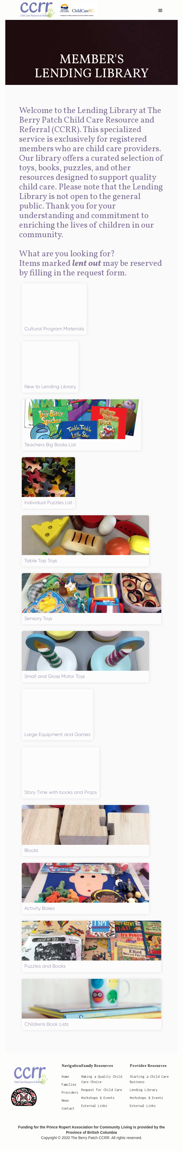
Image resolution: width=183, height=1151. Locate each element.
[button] (160, 10)
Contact (68, 1108)
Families (69, 1085)
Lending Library (144, 1090)
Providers (70, 1092)
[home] (56, 9)
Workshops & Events (98, 1098)
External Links (94, 1106)
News (65, 1100)
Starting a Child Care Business (149, 1079)
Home (65, 1077)
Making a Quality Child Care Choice (101, 1079)
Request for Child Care (101, 1090)
